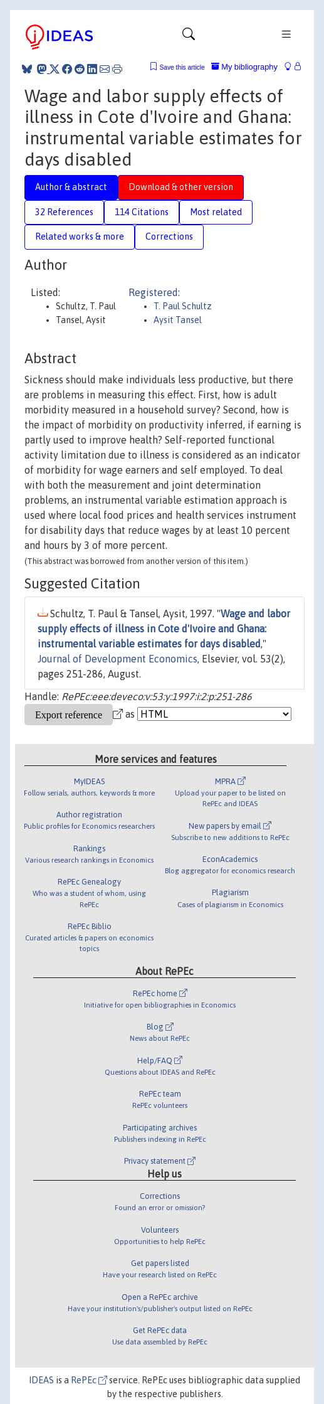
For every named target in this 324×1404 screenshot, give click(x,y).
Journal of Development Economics (117, 658)
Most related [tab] (216, 212)
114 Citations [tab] (142, 212)
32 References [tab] (64, 212)
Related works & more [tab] (79, 236)
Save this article (181, 67)
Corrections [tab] (169, 236)
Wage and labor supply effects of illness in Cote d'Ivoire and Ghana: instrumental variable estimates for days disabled (164, 628)
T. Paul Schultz (183, 306)
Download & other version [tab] (180, 187)
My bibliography (244, 67)
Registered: (154, 292)
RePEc (89, 1380)
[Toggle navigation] (188, 37)
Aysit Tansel (178, 320)
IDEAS (41, 1380)
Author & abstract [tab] (71, 187)
